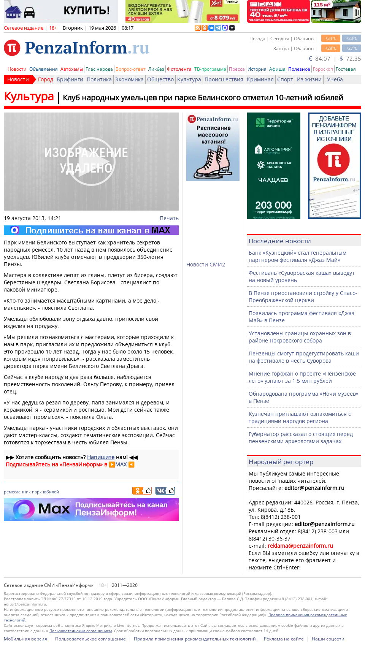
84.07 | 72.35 (335, 58)
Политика (99, 79)
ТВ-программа (210, 69)
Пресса (237, 69)
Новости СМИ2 (205, 264)
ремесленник (17, 492)
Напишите (100, 457)
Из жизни (309, 79)
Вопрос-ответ (131, 69)
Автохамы (71, 69)
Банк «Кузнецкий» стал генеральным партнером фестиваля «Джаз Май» (297, 256)
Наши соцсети (328, 639)
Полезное (299, 69)
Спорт (285, 79)
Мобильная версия (25, 639)
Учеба (335, 79)
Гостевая (346, 69)
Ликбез (156, 69)
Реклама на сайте (284, 639)
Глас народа (99, 69)
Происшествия (224, 79)
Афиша (277, 69)
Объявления (43, 69)
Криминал (260, 79)
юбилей (51, 492)
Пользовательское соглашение (90, 639)
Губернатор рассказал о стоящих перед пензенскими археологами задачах (301, 437)
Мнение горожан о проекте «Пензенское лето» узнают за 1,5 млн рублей (302, 377)
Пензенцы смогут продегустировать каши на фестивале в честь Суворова (304, 357)
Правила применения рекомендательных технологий (195, 639)
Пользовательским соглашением (80, 630)
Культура (189, 79)
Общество (160, 79)
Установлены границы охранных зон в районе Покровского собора (300, 337)
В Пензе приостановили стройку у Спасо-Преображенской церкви (303, 296)
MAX (121, 464)
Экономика (129, 79)
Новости (17, 69)
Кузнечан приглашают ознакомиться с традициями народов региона (300, 417)
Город (45, 79)
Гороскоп (323, 69)
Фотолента (179, 69)
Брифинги (70, 79)
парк (37, 492)
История (257, 69)
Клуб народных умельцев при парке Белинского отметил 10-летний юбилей (203, 97)
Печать (169, 218)
